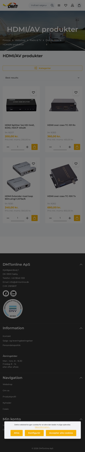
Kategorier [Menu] (42, 68)
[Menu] (59, 5)
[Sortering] (42, 78)
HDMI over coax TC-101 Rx (61, 125)
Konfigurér (34, 435)
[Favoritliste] (66, 5)
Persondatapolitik (12, 345)
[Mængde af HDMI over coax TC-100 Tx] (60, 218)
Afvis (16, 435)
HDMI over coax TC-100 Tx (61, 196)
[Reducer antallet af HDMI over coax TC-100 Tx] (50, 218)
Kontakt (7, 336)
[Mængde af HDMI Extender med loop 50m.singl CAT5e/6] (17, 218)
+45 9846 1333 (18, 278)
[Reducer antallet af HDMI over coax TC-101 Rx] (50, 147)
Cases (5, 409)
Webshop (7, 384)
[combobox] (38, 5)
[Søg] (52, 5)
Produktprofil (9, 396)
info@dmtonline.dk (19, 282)
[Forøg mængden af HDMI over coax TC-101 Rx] (70, 147)
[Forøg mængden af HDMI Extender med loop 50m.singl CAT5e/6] (27, 218)
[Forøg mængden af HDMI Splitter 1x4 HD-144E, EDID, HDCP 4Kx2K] (27, 147)
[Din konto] (72, 5)
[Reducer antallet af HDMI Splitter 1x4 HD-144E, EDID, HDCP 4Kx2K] (8, 147)
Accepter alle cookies (61, 435)
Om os (6, 390)
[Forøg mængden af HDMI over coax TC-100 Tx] (70, 218)
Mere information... (42, 429)
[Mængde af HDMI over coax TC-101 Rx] (60, 147)
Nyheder (7, 403)
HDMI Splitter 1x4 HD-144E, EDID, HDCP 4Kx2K (20, 126)
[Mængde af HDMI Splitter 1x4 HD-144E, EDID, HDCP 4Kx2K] (17, 147)
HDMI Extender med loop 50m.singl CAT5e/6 (19, 197)
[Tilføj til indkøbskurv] (34, 147)
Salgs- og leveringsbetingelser (18, 340)
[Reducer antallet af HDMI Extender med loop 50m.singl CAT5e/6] (8, 218)
